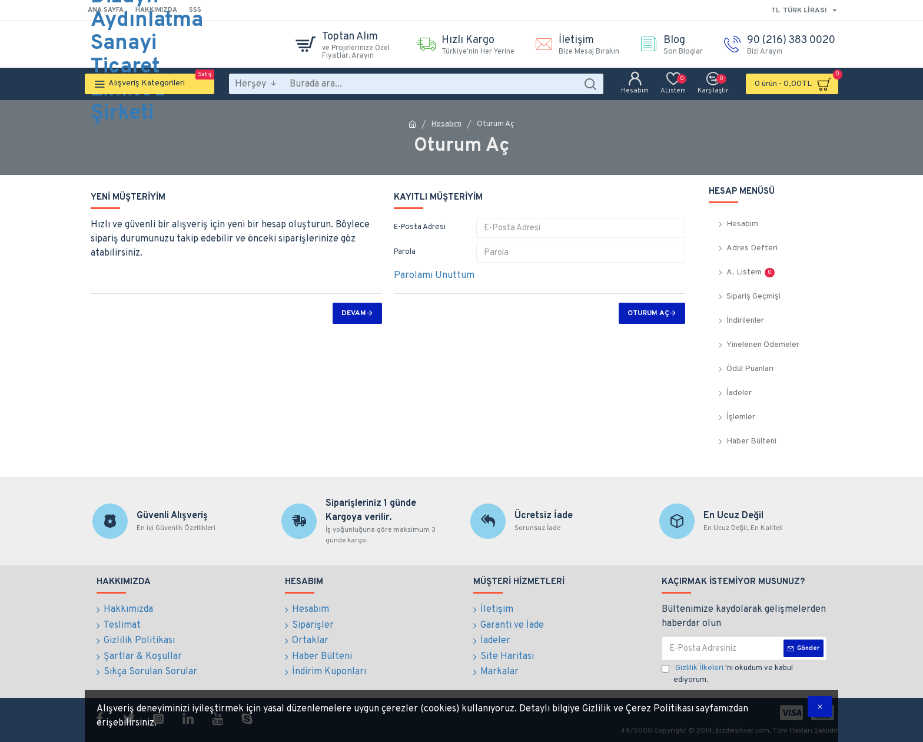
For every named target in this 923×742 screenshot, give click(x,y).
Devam (353, 313)
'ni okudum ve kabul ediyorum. (727, 674)
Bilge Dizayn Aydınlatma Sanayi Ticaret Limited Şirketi (147, 44)
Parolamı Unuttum (434, 275)
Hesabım (446, 124)
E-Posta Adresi (420, 227)
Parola (405, 252)
